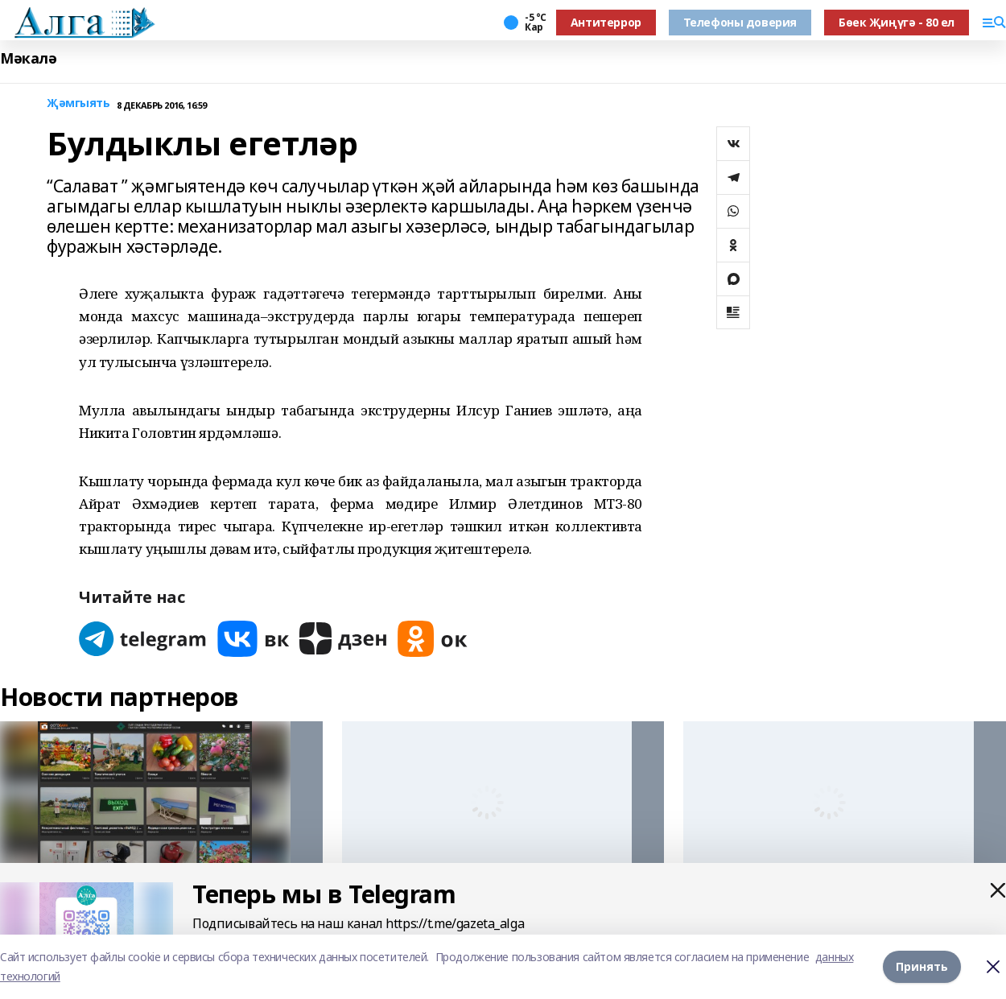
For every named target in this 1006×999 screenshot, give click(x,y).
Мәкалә (28, 58)
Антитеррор (606, 22)
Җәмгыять (78, 103)
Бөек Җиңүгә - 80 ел (896, 22)
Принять (922, 966)
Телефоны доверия (740, 22)
